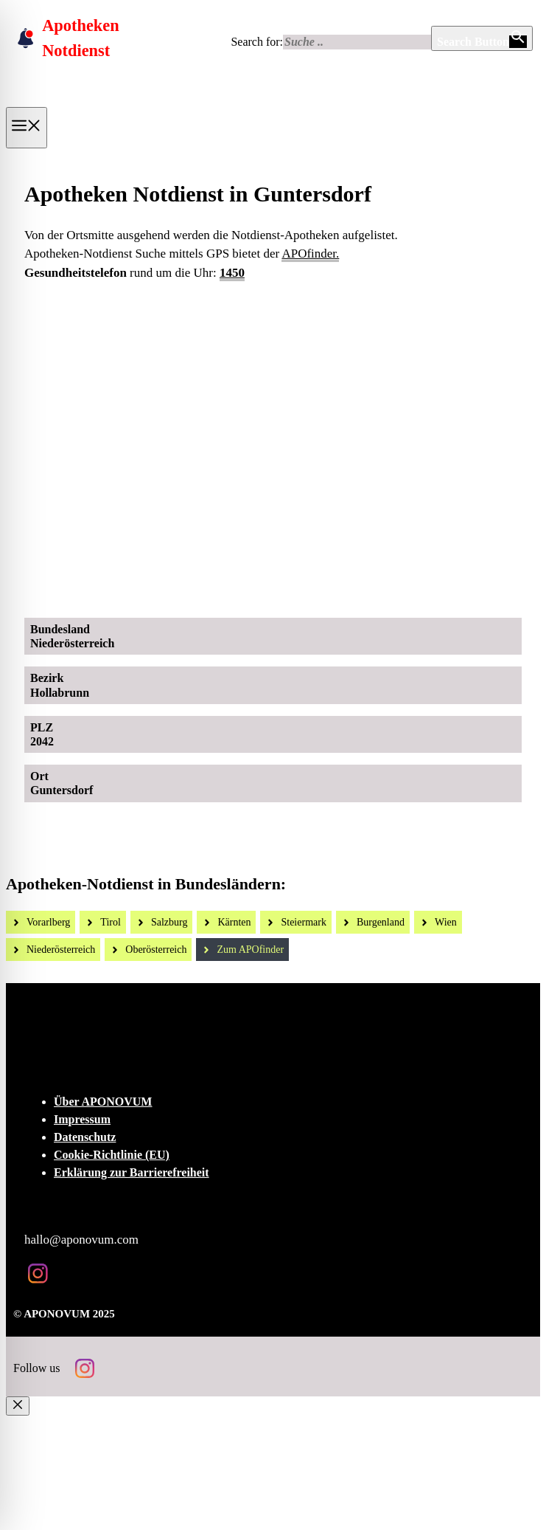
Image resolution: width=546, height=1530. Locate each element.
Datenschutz (85, 1137)
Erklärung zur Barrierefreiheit (131, 1172)
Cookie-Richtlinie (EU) (111, 1154)
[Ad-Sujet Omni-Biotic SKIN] (285, 590)
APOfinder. (310, 254)
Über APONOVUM (103, 1101)
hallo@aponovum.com (81, 1240)
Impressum (82, 1119)
